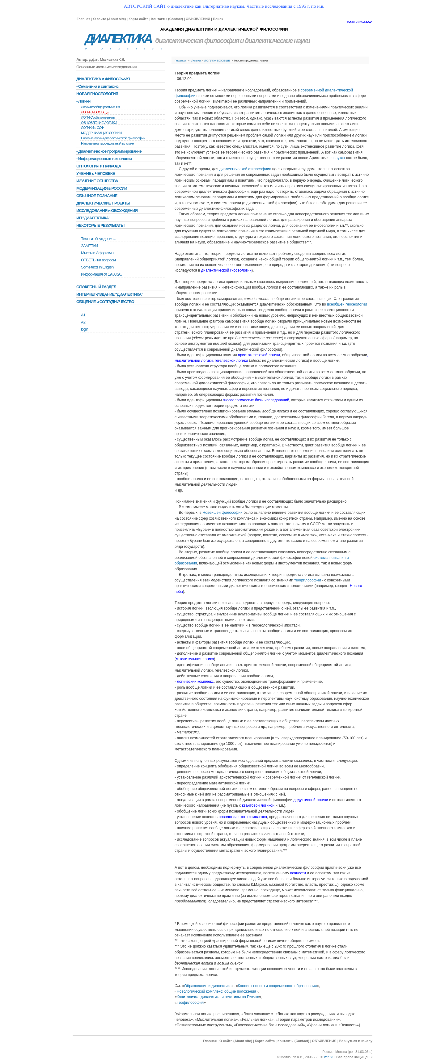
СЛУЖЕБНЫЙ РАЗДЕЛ (96, 287)
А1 (83, 315)
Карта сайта (138, 19)
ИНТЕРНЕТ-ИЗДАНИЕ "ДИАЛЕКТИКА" (109, 294)
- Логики (195, 60)
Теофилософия (190, 1002)
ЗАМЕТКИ (89, 245)
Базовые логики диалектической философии (113, 138)
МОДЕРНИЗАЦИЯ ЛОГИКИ (101, 133)
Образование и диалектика (208, 986)
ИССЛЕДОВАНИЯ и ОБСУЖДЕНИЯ (107, 210)
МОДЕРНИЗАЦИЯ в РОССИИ (101, 188)
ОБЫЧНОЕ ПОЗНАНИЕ (96, 195)
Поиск (218, 19)
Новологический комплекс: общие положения (216, 991)
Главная (83, 19)
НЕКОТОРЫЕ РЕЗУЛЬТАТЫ (100, 225)
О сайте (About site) (109, 19)
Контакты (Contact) (167, 19)
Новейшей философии (222, 512)
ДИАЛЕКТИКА (118, 39)
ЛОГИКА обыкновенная (98, 117)
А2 (83, 322)
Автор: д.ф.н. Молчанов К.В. (100, 59)
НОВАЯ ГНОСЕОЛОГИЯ (97, 93)
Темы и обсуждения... (98, 238)
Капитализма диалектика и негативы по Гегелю (218, 997)
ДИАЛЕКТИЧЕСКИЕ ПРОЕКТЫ (103, 203)
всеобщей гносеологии (347, 304)
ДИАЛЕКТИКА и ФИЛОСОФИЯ (103, 79)
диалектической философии (244, 169)
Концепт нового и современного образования (277, 986)
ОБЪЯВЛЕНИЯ (198, 19)
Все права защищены (354, 1057)
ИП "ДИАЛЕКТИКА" (93, 218)
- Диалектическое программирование (108, 151)
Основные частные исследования (106, 67)
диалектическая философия (197, 40)
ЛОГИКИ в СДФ (92, 127)
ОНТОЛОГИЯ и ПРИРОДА (98, 166)
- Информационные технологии (104, 158)
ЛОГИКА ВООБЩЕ (217, 60)
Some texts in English (97, 267)
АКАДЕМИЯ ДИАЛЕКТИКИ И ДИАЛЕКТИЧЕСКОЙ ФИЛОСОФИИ (224, 29)
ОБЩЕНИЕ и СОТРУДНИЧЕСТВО (105, 301)
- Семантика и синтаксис (97, 86)
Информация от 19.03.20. (101, 274)
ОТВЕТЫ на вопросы (98, 260)
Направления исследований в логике (107, 143)
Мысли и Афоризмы (97, 253)
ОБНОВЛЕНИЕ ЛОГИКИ (99, 122)
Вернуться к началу (355, 1041)
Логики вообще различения (100, 107)
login (84, 329)
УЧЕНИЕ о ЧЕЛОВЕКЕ (95, 173)
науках (339, 158)
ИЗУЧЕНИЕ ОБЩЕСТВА (97, 181)
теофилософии (307, 580)
